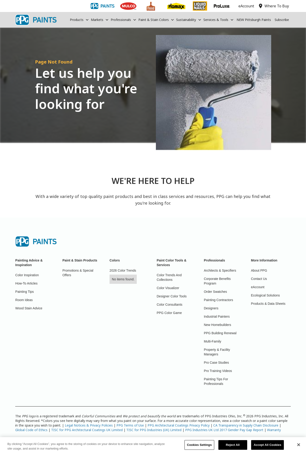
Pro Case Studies (216, 362)
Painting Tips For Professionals (216, 381)
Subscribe (282, 19)
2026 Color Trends (123, 270)
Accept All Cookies (267, 447)
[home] (35, 19)
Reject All (233, 447)
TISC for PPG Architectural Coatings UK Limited (87, 430)
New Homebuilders (217, 325)
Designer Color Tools (172, 296)
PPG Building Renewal (220, 333)
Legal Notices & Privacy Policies (89, 425)
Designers (211, 308)
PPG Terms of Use (130, 425)
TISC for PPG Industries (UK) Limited (153, 430)
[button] (79, 20)
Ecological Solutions (265, 295)
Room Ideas (24, 300)
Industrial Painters (217, 316)
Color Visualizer (168, 288)
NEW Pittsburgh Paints (254, 19)
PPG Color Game (169, 313)
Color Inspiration (27, 275)
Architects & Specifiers (220, 270)
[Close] (299, 447)
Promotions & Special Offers (77, 273)
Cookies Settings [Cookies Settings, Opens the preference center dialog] (199, 447)
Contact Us (259, 279)
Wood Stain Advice (28, 308)
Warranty (274, 430)
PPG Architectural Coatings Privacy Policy (179, 425)
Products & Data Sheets (268, 303)
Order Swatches (215, 291)
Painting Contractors (218, 300)
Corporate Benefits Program (217, 281)
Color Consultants (169, 304)
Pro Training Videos (218, 371)
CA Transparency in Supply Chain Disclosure (245, 425)
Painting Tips (24, 291)
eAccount (257, 287)
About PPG (259, 270)
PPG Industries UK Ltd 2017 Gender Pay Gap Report (224, 430)
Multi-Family (212, 341)
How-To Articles (26, 283)
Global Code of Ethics (31, 430)
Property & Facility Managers (217, 352)
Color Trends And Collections (169, 277)
